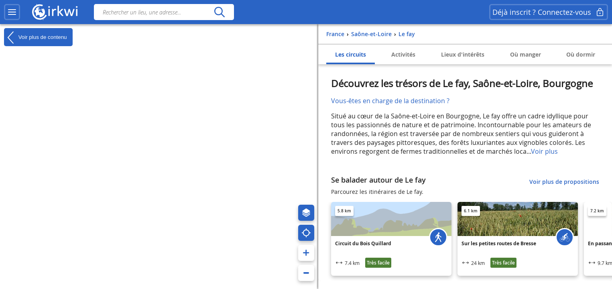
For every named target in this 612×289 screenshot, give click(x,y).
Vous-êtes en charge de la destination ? (390, 100)
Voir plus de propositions (564, 181)
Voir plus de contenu (35, 37)
